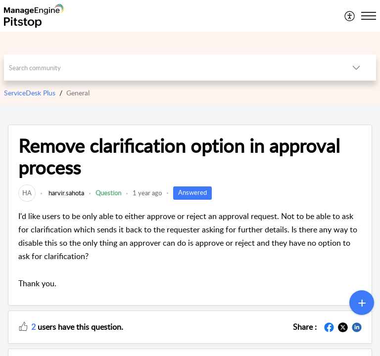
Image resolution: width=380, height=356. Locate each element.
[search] (170, 67)
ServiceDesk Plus (29, 92)
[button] (350, 15)
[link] (27, 192)
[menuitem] (350, 15)
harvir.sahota (65, 192)
